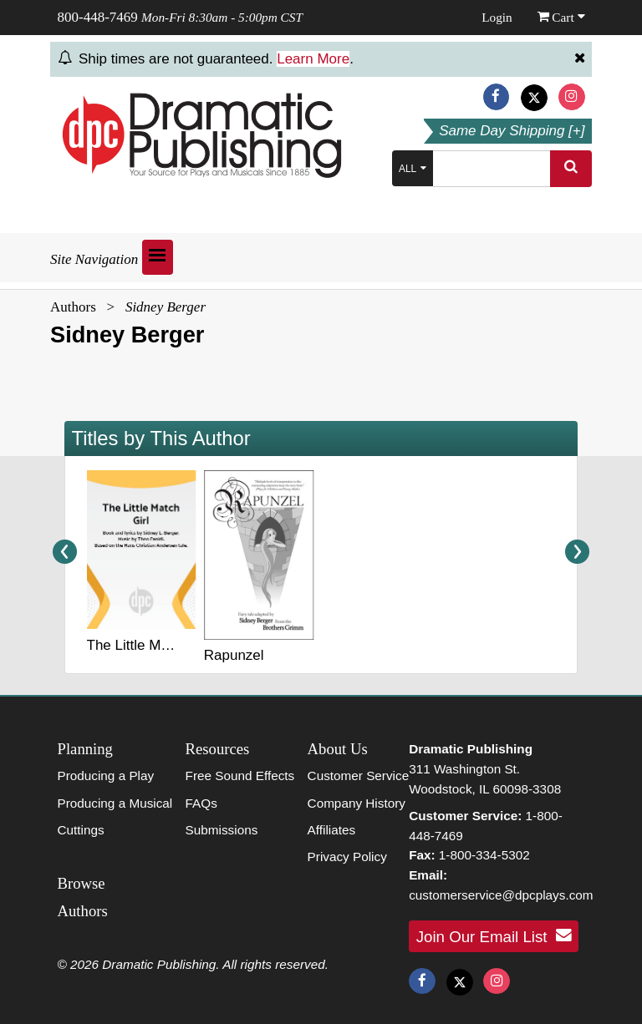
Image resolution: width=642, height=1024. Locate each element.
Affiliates (332, 830)
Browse (81, 883)
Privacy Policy (347, 856)
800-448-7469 (98, 17)
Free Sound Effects (240, 775)
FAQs (201, 803)
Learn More (313, 59)
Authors (73, 307)
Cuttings (81, 830)
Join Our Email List (494, 935)
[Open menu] (157, 257)
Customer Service (359, 775)
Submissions (222, 830)
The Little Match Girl (150, 645)
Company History (356, 803)
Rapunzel (234, 655)
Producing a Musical (115, 803)
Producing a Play (106, 775)
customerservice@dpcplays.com (501, 895)
